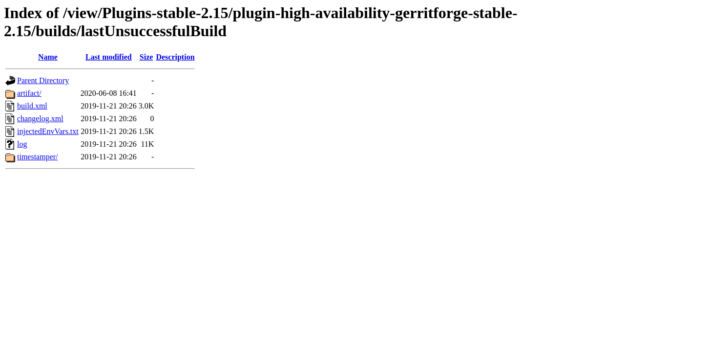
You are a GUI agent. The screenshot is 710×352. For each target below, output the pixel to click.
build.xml (32, 106)
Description (175, 57)
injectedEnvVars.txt (48, 131)
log (22, 144)
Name (48, 57)
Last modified (108, 57)
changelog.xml (40, 118)
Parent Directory (43, 80)
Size (146, 57)
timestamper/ (37, 157)
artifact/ (29, 93)
